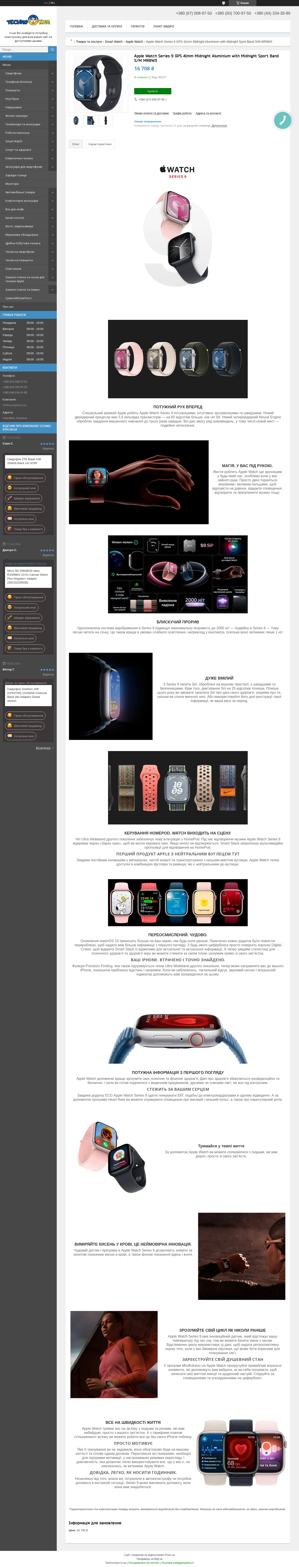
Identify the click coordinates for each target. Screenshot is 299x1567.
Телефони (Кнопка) (18, 82)
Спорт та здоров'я (18, 150)
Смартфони (13, 73)
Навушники (13, 107)
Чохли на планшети (19, 260)
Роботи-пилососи (17, 133)
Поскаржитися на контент (143, 1562)
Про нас (8, 307)
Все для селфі (14, 209)
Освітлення (13, 269)
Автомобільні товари (20, 192)
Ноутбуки (12, 99)
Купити (153, 91)
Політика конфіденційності (178, 1562)
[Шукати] (52, 49)
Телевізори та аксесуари (22, 124)
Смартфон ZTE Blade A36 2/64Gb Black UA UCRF (24, 461)
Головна (76, 26)
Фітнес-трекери (16, 116)
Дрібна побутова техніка (22, 243)
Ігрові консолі (14, 218)
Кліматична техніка (19, 158)
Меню (7, 65)
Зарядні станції (15, 175)
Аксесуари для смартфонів (23, 167)
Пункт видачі (163, 26)
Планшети (12, 90)
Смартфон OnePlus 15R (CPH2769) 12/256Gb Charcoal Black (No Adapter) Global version (27, 694)
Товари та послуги (89, 41)
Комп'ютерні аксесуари (21, 201)
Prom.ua (170, 1555)
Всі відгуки (43, 748)
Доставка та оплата (107, 26)
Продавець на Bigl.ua (149, 1558)
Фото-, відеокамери (19, 226)
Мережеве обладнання (21, 235)
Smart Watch (13, 141)
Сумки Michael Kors (18, 298)
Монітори (12, 184)
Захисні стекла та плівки (22, 290)
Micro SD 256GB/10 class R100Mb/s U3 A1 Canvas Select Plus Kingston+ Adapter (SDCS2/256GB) (27, 576)
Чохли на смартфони (19, 252)
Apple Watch (134, 41)
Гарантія (137, 26)
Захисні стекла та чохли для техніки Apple (24, 279)
